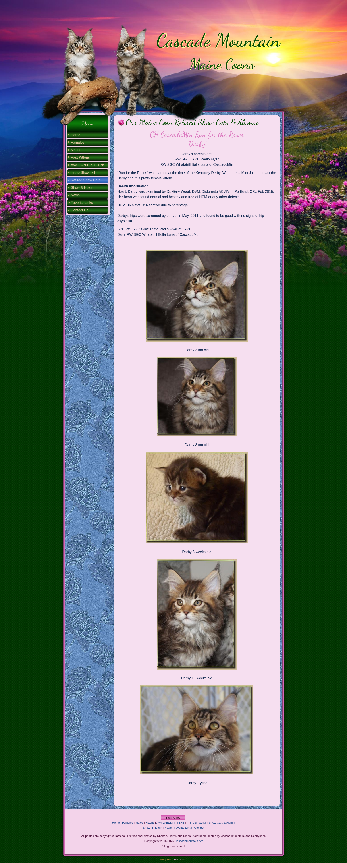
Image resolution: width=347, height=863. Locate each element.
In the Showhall (83, 172)
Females (77, 142)
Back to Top (173, 817)
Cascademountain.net (189, 841)
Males (75, 150)
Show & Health (82, 187)
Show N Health (152, 827)
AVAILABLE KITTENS (88, 165)
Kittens (149, 822)
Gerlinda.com (179, 859)
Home (75, 135)
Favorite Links (82, 203)
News (75, 195)
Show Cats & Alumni (222, 822)
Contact (199, 827)
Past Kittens (80, 157)
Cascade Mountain (218, 40)
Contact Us (79, 210)
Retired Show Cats (85, 180)
